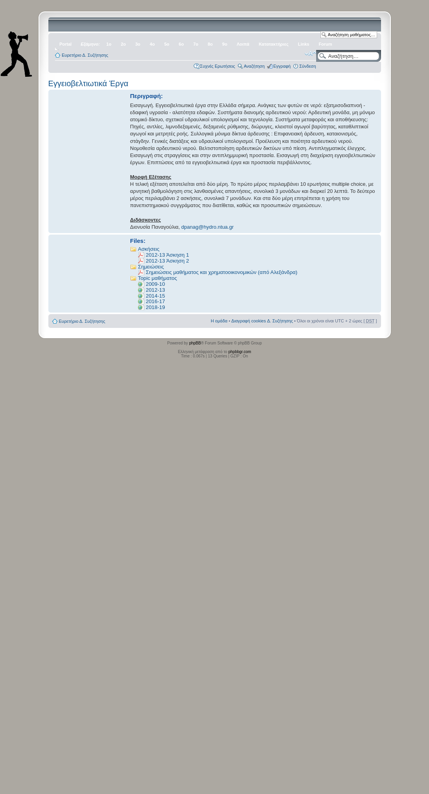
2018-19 (155, 307)
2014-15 (155, 296)
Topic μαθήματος (157, 278)
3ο (137, 44)
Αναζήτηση (254, 66)
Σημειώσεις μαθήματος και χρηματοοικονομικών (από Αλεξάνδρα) (221, 272)
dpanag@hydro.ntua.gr (207, 227)
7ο (195, 44)
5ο (166, 44)
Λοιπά (243, 44)
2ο (123, 44)
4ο (152, 44)
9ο (224, 44)
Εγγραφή (282, 66)
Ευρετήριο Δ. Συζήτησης (85, 55)
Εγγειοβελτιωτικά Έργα (88, 83)
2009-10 (155, 284)
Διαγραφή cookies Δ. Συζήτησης (262, 320)
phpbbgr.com (239, 352)
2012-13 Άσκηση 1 (167, 255)
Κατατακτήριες (274, 44)
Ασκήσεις (149, 249)
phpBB (195, 343)
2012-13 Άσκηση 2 (167, 261)
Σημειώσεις (151, 267)
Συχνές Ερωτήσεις (217, 66)
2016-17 (155, 301)
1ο (108, 44)
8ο (210, 44)
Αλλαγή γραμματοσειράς (310, 53)
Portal (65, 44)
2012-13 (155, 290)
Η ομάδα (219, 320)
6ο (181, 44)
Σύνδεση (307, 66)
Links (303, 44)
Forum (325, 44)
